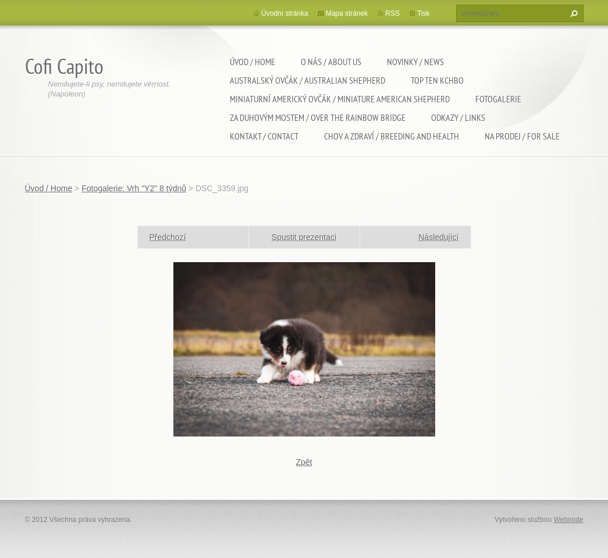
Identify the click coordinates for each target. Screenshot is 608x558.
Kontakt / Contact (264, 136)
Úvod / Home (252, 61)
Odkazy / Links (458, 117)
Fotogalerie (498, 99)
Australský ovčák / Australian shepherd (307, 80)
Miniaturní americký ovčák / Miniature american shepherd (340, 99)
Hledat (572, 13)
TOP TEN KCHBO (437, 80)
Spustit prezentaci (304, 237)
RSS (392, 13)
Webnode (568, 520)
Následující (438, 237)
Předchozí (168, 237)
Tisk (423, 13)
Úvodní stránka (284, 13)
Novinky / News (415, 61)
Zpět (304, 462)
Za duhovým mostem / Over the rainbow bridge (318, 117)
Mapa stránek (347, 13)
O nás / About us (331, 61)
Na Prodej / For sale (522, 136)
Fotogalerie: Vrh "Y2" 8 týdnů (133, 188)
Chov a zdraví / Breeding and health (391, 136)
